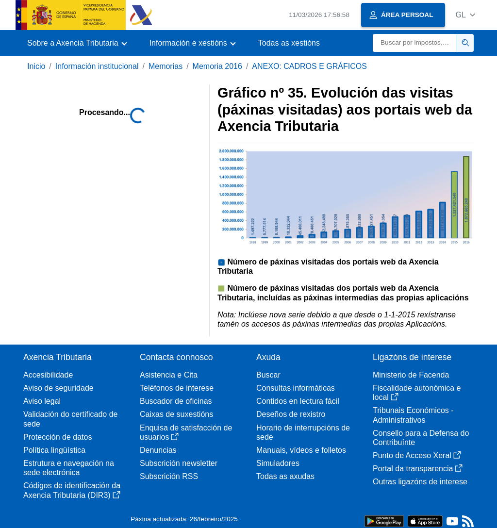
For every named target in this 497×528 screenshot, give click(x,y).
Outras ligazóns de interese (420, 482)
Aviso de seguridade (58, 388)
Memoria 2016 (217, 66)
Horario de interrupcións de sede (303, 432)
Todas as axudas (285, 476)
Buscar (268, 375)
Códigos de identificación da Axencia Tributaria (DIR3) (71, 490)
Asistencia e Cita (169, 375)
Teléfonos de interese (177, 388)
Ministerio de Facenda (411, 375)
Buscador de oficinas (176, 401)
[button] (465, 15)
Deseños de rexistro (290, 414)
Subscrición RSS (169, 476)
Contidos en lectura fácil (297, 401)
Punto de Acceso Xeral (417, 455)
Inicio (36, 66)
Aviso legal (42, 401)
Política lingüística (54, 450)
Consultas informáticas (295, 388)
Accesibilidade (48, 375)
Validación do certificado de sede (70, 419)
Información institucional (97, 66)
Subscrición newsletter (178, 463)
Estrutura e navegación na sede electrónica (68, 468)
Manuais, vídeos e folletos (301, 450)
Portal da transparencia (418, 468)
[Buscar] (415, 43)
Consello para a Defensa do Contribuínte (421, 437)
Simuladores (277, 463)
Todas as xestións (289, 43)
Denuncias (158, 450)
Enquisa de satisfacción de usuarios (186, 432)
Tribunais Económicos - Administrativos (413, 415)
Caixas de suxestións (176, 414)
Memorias (165, 66)
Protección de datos (57, 437)
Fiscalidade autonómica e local (417, 392)
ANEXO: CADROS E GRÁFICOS (309, 66)
